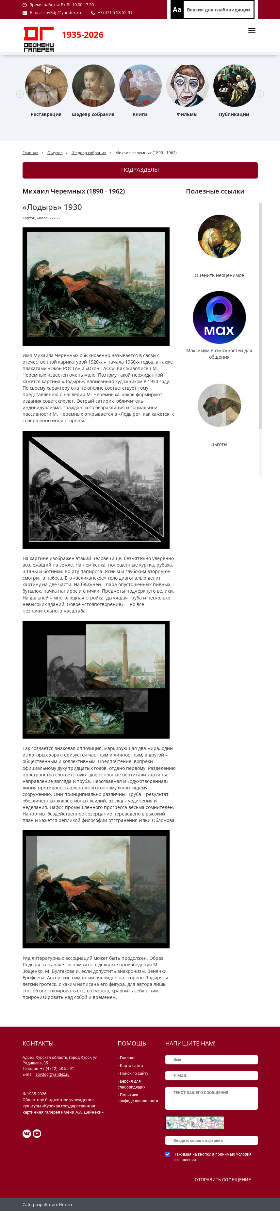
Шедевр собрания (89, 152)
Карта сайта (131, 1065)
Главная (31, 152)
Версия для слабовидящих (219, 10)
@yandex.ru (69, 12)
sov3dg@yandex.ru (53, 1074)
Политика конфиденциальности (138, 1098)
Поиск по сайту (134, 1073)
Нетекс (66, 1204)
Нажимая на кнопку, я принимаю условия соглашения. (212, 1157)
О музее (55, 152)
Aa (177, 9)
